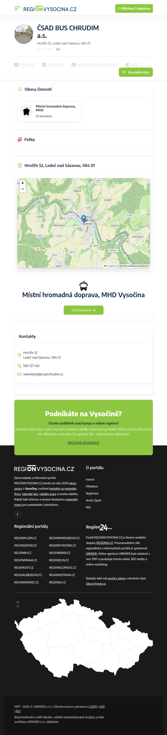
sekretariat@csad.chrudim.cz (43, 374)
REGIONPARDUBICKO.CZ (65, 538)
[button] (83, 219)
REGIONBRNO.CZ (60, 552)
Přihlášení (92, 486)
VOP (17, 711)
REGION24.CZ (57, 582)
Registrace (144, 8)
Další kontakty (83, 310)
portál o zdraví (117, 578)
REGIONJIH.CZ (23, 552)
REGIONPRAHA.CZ (26, 560)
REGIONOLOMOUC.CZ (63, 567)
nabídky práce (49, 494)
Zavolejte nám (136, 72)
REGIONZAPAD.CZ (25, 545)
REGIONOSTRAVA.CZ (62, 575)
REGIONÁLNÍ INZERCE (84, 443)
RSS (88, 507)
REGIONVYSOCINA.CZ (63, 545)
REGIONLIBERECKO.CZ (28, 575)
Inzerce (90, 479)
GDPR (93, 706)
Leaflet (109, 266)
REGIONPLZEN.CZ (25, 538)
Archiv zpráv (94, 500)
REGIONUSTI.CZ (24, 567)
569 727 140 (31, 366)
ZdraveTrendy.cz (96, 583)
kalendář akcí (30, 494)
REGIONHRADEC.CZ (26, 582)
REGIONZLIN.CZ (59, 560)
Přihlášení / (126, 8)
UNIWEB (91, 553)
